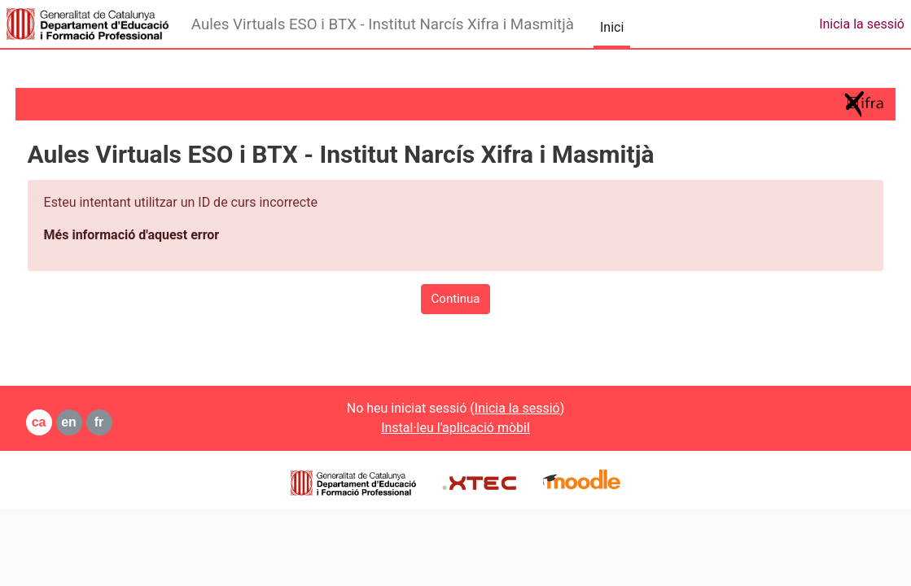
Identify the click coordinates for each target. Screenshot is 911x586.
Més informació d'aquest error (162, 235)
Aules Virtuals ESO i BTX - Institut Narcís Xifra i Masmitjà (382, 24)
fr (129, 422)
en (99, 422)
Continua (455, 298)
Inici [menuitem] (612, 27)
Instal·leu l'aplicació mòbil (455, 427)
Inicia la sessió (861, 24)
